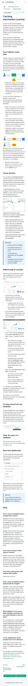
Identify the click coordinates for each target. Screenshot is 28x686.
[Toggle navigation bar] (3, 2)
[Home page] (4, 7)
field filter (12, 557)
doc (14, 576)
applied (7, 501)
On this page (7, 12)
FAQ (15, 263)
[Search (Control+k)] (25, 2)
